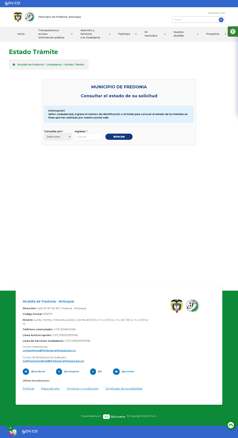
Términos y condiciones (82, 388)
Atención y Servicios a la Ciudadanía (90, 34)
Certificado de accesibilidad (123, 388)
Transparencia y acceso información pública (51, 34)
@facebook (38, 371)
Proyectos (212, 33)
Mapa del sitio (50, 388)
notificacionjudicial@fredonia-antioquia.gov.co (53, 361)
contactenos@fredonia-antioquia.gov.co (49, 350)
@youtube (128, 371)
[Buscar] (221, 19)
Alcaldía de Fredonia (30, 64)
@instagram (71, 371)
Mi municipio (151, 33)
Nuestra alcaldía (179, 33)
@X (100, 371)
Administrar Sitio (216, 13)
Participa (124, 33)
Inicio (21, 33)
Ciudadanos (54, 64)
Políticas (28, 388)
